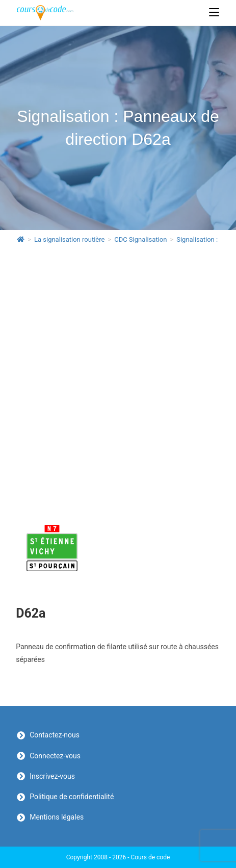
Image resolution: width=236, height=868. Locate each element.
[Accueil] (20, 239)
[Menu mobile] (214, 12)
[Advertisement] (118, 375)
